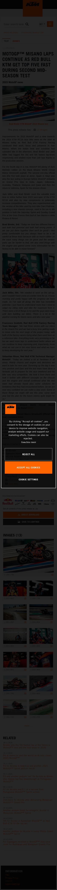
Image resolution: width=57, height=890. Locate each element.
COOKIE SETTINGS (28, 479)
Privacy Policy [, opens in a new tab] (25, 442)
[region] (28, 445)
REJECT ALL (28, 454)
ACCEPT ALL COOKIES (28, 467)
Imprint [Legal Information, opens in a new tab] (33, 442)
